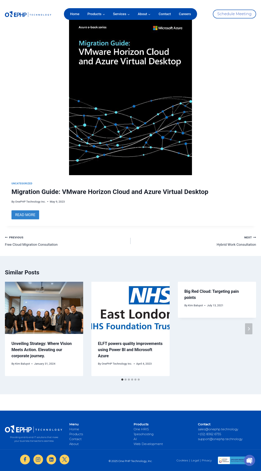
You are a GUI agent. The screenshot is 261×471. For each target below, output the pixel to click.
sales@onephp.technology (218, 429)
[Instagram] (38, 459)
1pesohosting (143, 434)
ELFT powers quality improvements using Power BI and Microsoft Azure (130, 349)
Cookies (182, 460)
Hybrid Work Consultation (195, 240)
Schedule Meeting (234, 14)
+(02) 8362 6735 (209, 434)
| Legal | (195, 460)
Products (76, 434)
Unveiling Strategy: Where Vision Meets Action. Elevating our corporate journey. (41, 349)
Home (74, 14)
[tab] (122, 380)
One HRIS (141, 429)
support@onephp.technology (220, 439)
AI (135, 439)
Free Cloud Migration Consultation (66, 240)
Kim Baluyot (22, 363)
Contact (165, 14)
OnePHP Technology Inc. (30, 201)
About (74, 444)
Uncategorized (21, 183)
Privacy (207, 460)
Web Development (148, 444)
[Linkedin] (51, 459)
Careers (185, 14)
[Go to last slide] (12, 328)
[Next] (248, 328)
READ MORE (25, 215)
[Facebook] (25, 459)
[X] (64, 459)
